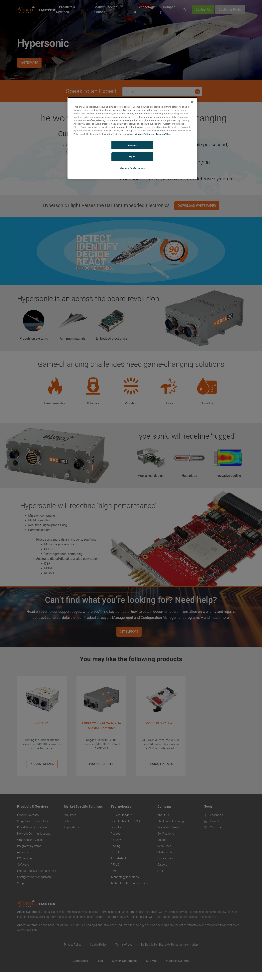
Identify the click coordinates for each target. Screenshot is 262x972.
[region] (132, 138)
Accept (132, 145)
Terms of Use (163, 134)
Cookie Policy (142, 134)
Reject (132, 156)
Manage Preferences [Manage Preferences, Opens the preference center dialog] (132, 168)
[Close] (191, 102)
